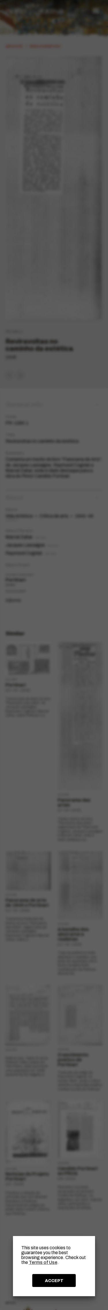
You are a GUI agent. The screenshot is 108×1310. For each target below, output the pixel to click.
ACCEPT (54, 1280)
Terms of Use (43, 1262)
